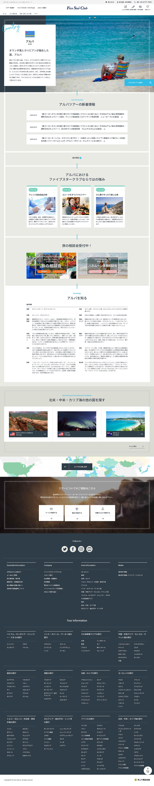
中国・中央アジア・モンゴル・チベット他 (95, 593)
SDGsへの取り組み (50, 593)
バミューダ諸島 (123, 749)
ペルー (25, 684)
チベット (121, 648)
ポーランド (47, 684)
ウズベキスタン (139, 645)
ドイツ (120, 707)
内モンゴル (122, 655)
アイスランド (85, 701)
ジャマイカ (137, 740)
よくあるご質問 (12, 576)
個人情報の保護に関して (15, 586)
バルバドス (122, 742)
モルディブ (47, 746)
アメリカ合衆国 (139, 766)
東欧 (82, 576)
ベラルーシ (84, 704)
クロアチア (47, 700)
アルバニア (63, 684)
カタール (10, 753)
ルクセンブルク (123, 697)
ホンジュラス (138, 736)
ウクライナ (100, 691)
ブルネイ (84, 648)
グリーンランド (102, 701)
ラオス (25, 645)
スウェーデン (101, 684)
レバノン (10, 746)
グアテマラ (137, 730)
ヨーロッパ (84, 573)
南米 (82, 603)
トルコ (9, 730)
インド (46, 652)
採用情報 (47, 583)
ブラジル (25, 694)
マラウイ (100, 726)
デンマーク (100, 687)
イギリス (121, 704)
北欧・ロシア (85, 579)
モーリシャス (48, 750)
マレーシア (100, 652)
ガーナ (83, 756)
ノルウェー (100, 694)
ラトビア (84, 687)
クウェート (10, 756)
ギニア (83, 760)
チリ (8, 691)
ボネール (121, 752)
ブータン (62, 652)
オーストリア (48, 691)
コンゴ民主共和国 (87, 740)
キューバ (121, 762)
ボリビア (10, 694)
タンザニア (100, 753)
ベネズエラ (26, 681)
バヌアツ (62, 746)
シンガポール (101, 642)
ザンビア (100, 763)
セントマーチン (139, 763)
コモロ (46, 736)
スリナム (25, 697)
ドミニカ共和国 (123, 769)
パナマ (136, 753)
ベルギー (137, 697)
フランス (137, 681)
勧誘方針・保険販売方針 (15, 583)
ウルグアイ (10, 684)
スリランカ (47, 648)
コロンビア (26, 691)
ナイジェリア (101, 736)
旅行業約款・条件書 (13, 579)
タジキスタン (122, 658)
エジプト (10, 743)
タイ (98, 645)
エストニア (84, 691)
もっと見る (136, 446)
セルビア (62, 681)
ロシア (99, 681)
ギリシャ (25, 743)
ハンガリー (47, 687)
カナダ (120, 755)
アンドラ (137, 704)
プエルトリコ (138, 756)
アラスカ (121, 726)
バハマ (120, 739)
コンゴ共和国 (85, 736)
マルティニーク (139, 743)
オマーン (10, 733)
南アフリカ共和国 (102, 740)
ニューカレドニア (65, 730)
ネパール (62, 645)
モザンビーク (101, 730)
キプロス (25, 740)
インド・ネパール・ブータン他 (91, 589)
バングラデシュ (65, 648)
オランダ (121, 694)
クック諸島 (47, 740)
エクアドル (10, 681)
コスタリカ (122, 759)
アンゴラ (84, 726)
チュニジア (26, 736)
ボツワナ (84, 733)
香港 (82, 645)
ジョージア (84, 684)
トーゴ (99, 756)
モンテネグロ (64, 687)
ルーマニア (63, 697)
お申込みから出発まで (14, 573)
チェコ (62, 694)
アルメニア (84, 694)
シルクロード (138, 655)
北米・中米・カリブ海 (88, 606)
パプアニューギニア (66, 736)
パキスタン (47, 645)
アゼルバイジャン (87, 681)
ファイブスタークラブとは (26, 8)
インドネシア (85, 652)
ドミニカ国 (122, 765)
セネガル (100, 746)
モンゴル (137, 658)
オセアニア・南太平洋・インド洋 (92, 609)
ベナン (83, 730)
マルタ (120, 681)
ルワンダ (100, 743)
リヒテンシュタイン (124, 691)
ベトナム (25, 648)
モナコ (120, 687)
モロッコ (25, 733)
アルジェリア (11, 740)
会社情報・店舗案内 (50, 579)
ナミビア (100, 733)
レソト (83, 766)
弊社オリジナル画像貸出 (52, 586)
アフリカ (84, 586)
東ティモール (101, 648)
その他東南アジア (87, 599)
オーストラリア (49, 730)
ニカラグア (137, 750)
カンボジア (10, 648)
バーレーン (10, 750)
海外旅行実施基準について (15, 589)
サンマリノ (137, 684)
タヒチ (62, 740)
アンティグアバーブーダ (124, 731)
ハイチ (136, 733)
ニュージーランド (65, 733)
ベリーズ (121, 745)
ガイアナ (10, 697)
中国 (119, 661)
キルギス (137, 652)
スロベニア (63, 691)
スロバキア (63, 701)
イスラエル (26, 753)
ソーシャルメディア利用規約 (53, 589)
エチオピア (84, 750)
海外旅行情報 (122, 573)
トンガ (62, 743)
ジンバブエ (100, 766)
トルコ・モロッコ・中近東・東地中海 (93, 583)
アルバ (120, 735)
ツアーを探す (10, 8)
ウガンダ (100, 760)
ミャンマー (10, 645)
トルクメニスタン (124, 645)
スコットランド (139, 694)
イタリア (121, 684)
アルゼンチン (11, 687)
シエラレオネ (101, 750)
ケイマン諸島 (48, 733)
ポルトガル (137, 691)
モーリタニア (101, 770)
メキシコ (137, 746)
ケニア (83, 763)
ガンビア (84, 753)
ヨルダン (25, 730)
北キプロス (10, 736)
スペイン (121, 701)
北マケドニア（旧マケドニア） (50, 695)
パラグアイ (26, 687)
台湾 (82, 642)
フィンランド (85, 697)
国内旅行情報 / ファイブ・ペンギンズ (130, 576)
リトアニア (100, 697)
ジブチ (83, 743)
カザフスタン (122, 652)
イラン (25, 750)
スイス (136, 701)
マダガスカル (85, 770)
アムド (136, 648)
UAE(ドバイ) (27, 756)
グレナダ (137, 726)
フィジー (47, 743)
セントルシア (138, 760)
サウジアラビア (28, 746)
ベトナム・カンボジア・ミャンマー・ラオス (95, 596)
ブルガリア (47, 681)
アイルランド (138, 687)
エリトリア (84, 746)
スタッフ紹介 (42, 8)
